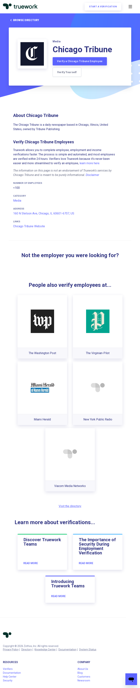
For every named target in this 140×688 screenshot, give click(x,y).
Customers (83, 676)
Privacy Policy (11, 649)
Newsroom (83, 680)
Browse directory (24, 20)
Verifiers (8, 668)
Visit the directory (70, 506)
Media (17, 200)
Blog (80, 672)
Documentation (67, 649)
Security (7, 680)
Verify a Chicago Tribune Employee (80, 61)
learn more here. (90, 163)
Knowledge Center (45, 649)
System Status (87, 649)
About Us (82, 668)
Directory (26, 649)
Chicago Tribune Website (29, 226)
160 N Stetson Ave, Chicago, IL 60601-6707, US (43, 213)
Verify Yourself (67, 72)
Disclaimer (92, 175)
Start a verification (103, 6)
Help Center (9, 676)
